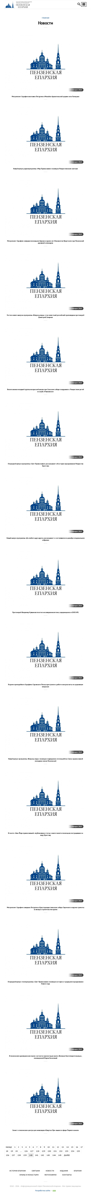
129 (43, 1151)
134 (72, 1151)
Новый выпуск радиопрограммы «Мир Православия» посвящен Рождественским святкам (45, 169)
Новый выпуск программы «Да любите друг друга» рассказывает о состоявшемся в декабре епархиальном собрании (45, 539)
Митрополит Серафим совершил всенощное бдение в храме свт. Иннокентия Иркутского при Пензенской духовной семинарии (45, 242)
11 (53, 1147)
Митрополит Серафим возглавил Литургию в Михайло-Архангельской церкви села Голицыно (45, 96)
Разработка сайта (42, 1191)
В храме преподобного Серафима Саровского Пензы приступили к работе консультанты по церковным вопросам (45, 685)
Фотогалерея (50, 1175)
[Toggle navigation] (83, 4)
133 (66, 1151)
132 (60, 1151)
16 (77, 1147)
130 (49, 1151)
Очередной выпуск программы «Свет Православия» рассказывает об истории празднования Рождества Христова (45, 465)
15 (72, 1147)
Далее (67, 1155)
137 (13, 1155)
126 (26, 1151)
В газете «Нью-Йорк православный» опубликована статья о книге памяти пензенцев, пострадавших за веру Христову (45, 834)
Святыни (36, 1171)
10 (48, 1147)
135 (78, 1151)
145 (59, 1155)
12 (58, 1147)
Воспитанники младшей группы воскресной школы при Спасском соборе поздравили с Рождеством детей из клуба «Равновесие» (45, 390)
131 (55, 1151)
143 (48, 1155)
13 (63, 1147)
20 (16, 1151)
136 (7, 1155)
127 (31, 1151)
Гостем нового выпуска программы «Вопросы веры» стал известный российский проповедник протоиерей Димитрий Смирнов (45, 316)
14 (67, 1147)
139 (25, 1155)
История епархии (17, 1171)
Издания (64, 1171)
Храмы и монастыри (29, 1175)
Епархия (78, 1171)
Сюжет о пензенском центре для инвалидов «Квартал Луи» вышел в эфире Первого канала (45, 1130)
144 (54, 1155)
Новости (50, 1171)
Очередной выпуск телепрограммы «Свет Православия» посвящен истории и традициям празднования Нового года (45, 983)
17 (82, 1147)
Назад (9, 1147)
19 (12, 1151)
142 (42, 1155)
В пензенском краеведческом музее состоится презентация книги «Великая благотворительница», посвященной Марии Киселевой (45, 1057)
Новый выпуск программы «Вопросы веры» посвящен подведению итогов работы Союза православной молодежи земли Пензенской (45, 760)
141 (36, 1155)
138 (19, 1155)
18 (7, 1151)
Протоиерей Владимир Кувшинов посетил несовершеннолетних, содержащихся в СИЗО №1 (45, 612)
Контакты (67, 1175)
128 (37, 1151)
